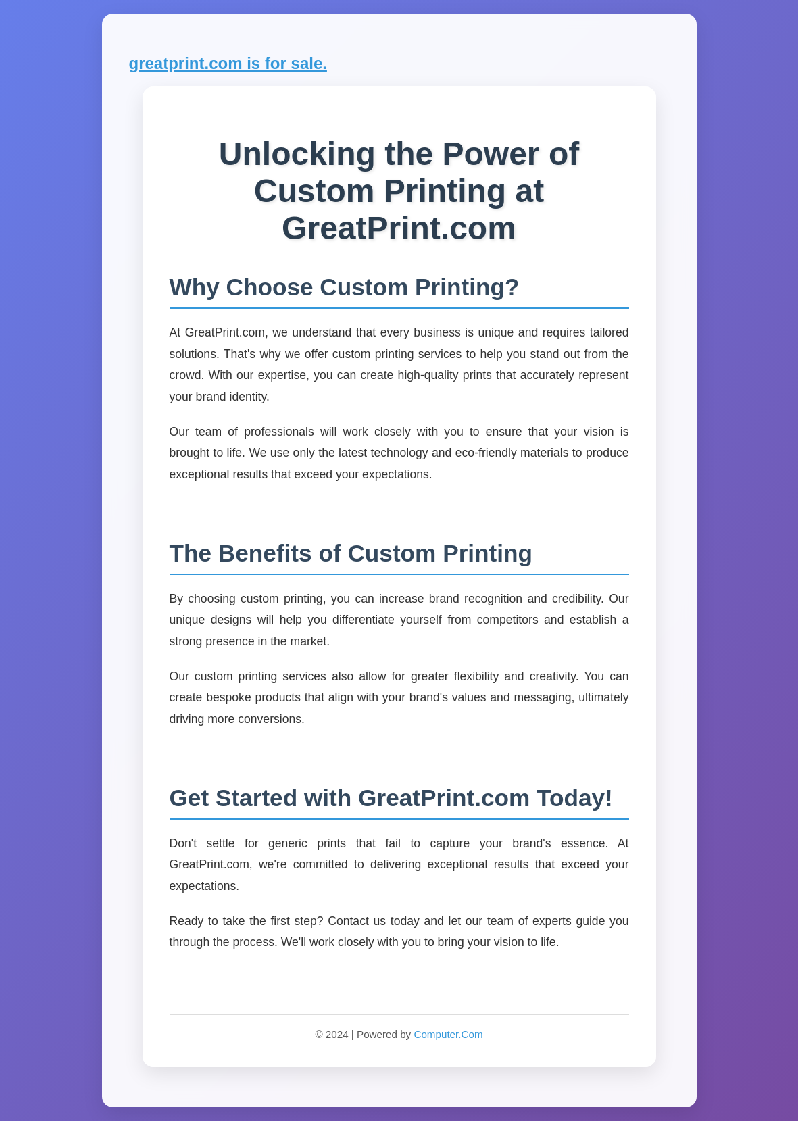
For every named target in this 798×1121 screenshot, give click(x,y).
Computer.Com (448, 1034)
